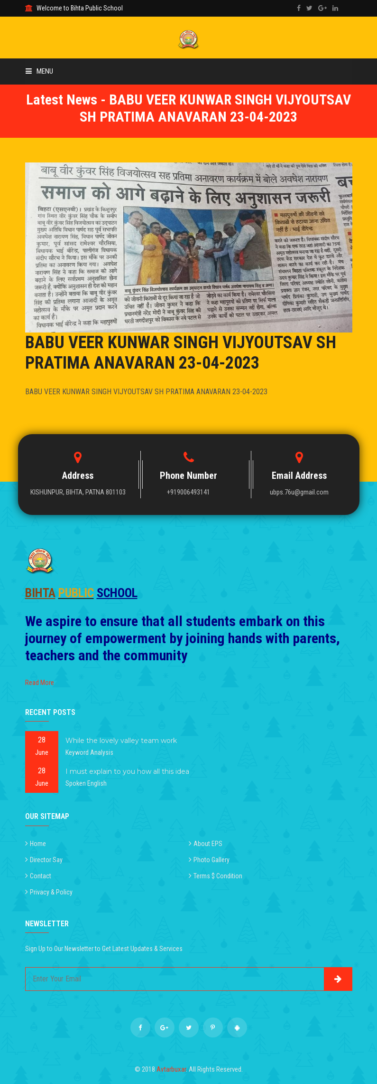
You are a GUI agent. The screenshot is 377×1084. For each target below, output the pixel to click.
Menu (39, 71)
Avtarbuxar (171, 1069)
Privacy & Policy (51, 892)
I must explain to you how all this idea (127, 771)
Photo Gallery (211, 860)
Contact (40, 876)
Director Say (46, 860)
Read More (39, 682)
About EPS (207, 843)
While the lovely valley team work (121, 740)
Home (38, 843)
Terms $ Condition (217, 876)
